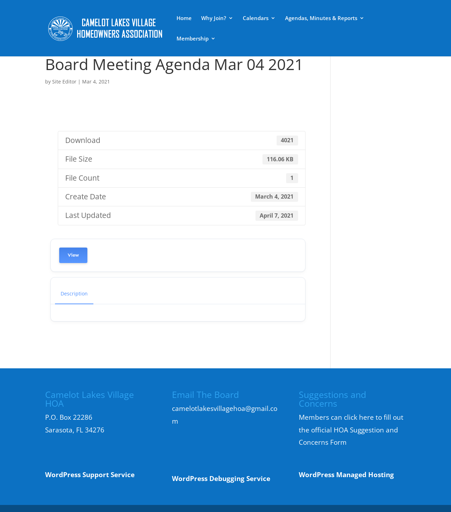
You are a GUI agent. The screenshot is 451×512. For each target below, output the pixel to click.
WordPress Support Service (90, 474)
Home (184, 18)
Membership (193, 39)
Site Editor (64, 81)
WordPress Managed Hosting (346, 474)
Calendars (255, 18)
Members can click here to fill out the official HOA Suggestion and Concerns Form (351, 430)
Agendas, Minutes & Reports (321, 18)
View (73, 255)
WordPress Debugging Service (221, 478)
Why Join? (213, 18)
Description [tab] (74, 293)
